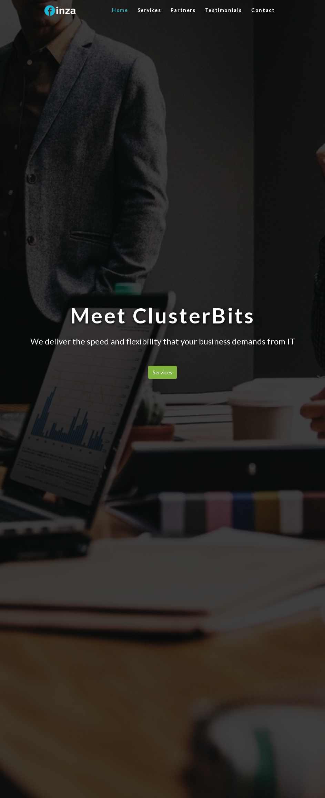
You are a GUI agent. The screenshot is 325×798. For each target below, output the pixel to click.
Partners (183, 10)
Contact (263, 10)
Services (149, 10)
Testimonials (223, 10)
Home (120, 10)
